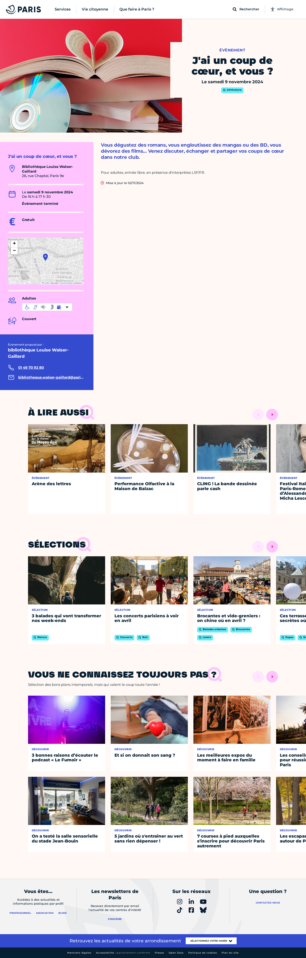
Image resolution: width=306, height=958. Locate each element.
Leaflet (45, 283)
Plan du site (230, 952)
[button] (45, 257)
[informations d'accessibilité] (47, 307)
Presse (159, 952)
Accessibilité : (123, 952)
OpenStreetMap (66, 283)
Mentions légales (79, 952)
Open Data (176, 952)
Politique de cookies (202, 952)
